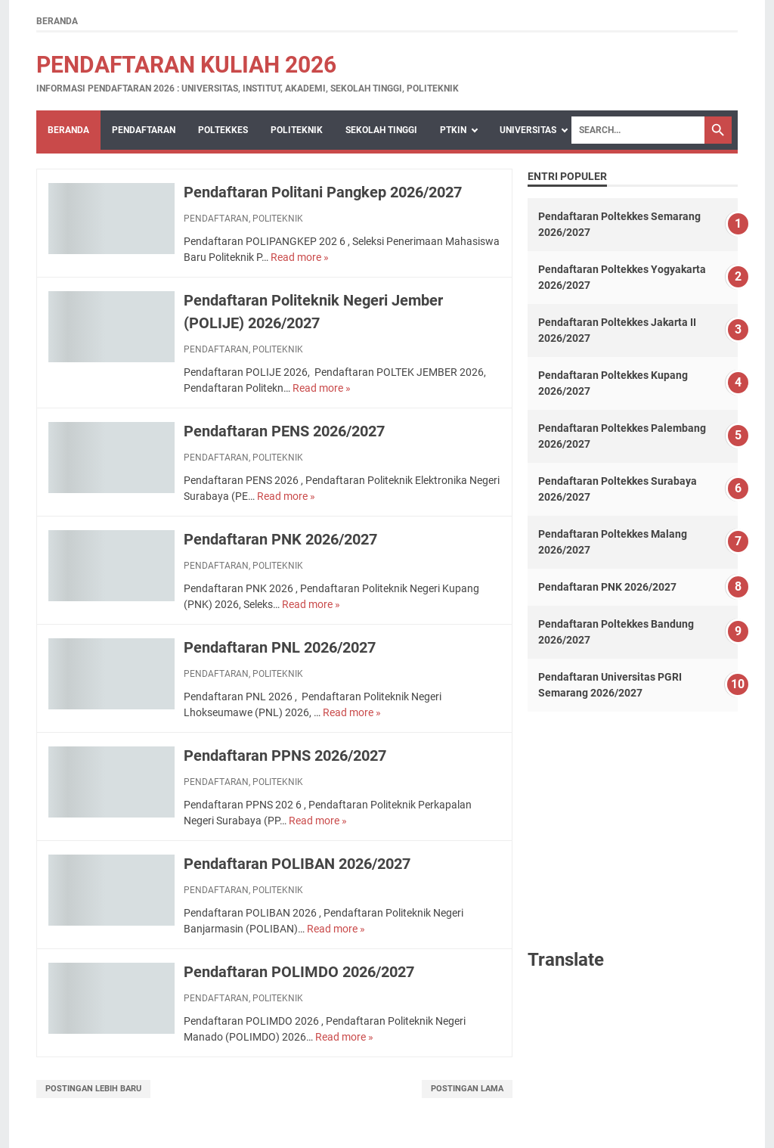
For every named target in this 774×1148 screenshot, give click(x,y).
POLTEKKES (223, 130)
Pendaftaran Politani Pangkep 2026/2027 (323, 192)
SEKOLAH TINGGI (381, 130)
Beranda (57, 21)
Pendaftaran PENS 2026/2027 (284, 431)
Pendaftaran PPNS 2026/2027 (285, 755)
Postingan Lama (467, 1089)
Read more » (300, 257)
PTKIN (453, 130)
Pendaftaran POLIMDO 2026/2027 (299, 972)
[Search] (637, 130)
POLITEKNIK (297, 130)
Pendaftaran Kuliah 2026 (186, 64)
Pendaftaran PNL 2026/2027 (280, 647)
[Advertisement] (633, 828)
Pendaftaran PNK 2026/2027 (280, 539)
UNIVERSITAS (528, 130)
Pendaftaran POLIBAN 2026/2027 (297, 864)
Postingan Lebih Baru (93, 1089)
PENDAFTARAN (143, 130)
